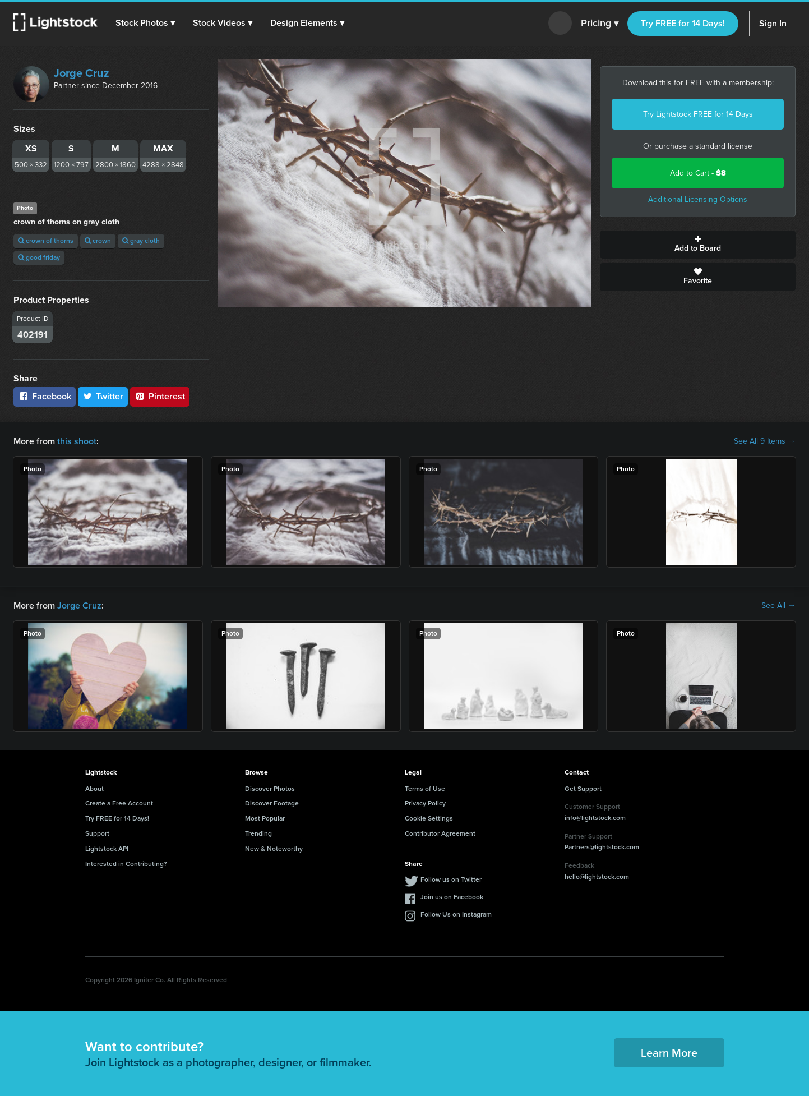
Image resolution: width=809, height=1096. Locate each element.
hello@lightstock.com (597, 877)
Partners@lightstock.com (602, 847)
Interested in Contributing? (126, 864)
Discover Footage (272, 803)
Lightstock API (106, 849)
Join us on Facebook (451, 897)
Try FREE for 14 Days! (683, 23)
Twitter (103, 396)
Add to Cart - (698, 173)
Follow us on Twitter (451, 879)
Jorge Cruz (81, 73)
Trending (258, 833)
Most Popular (265, 818)
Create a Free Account (119, 803)
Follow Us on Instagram (456, 914)
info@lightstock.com (595, 818)
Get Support (583, 789)
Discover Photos (270, 789)
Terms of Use (425, 789)
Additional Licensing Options (697, 199)
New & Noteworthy (274, 849)
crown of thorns (45, 241)
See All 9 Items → (765, 441)
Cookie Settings (429, 818)
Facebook (44, 396)
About (94, 789)
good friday (39, 257)
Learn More (669, 1052)
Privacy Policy (425, 803)
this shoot (76, 441)
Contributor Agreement (440, 833)
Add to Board (697, 244)
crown (98, 241)
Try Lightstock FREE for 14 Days (698, 114)
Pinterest (160, 396)
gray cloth (141, 241)
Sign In (773, 23)
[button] (145, 23)
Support (97, 833)
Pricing (599, 23)
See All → (778, 605)
